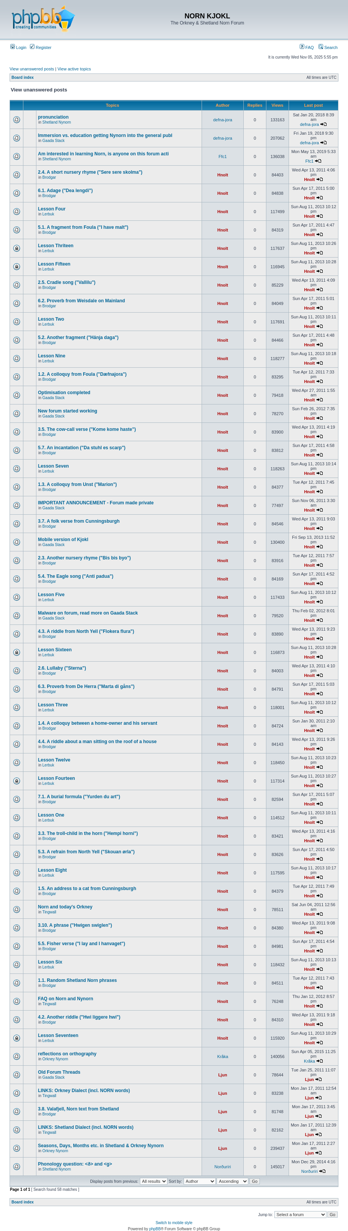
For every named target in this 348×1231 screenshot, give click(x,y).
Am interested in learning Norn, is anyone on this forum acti (103, 154)
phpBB (155, 1229)
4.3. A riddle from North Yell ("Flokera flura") (86, 631)
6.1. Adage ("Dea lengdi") (65, 190)
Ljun (222, 1075)
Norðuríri (223, 1166)
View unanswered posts (32, 69)
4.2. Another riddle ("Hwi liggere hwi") (79, 1017)
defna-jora (222, 119)
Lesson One (51, 815)
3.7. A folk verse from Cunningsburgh (79, 521)
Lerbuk (48, 214)
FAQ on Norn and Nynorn (65, 998)
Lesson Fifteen (54, 264)
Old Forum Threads (59, 1072)
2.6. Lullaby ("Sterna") (62, 668)
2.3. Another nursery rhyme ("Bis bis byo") (84, 558)
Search (328, 47)
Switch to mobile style (174, 1223)
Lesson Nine (51, 356)
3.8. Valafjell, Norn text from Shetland (78, 1109)
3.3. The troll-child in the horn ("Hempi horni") (88, 833)
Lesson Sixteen (55, 649)
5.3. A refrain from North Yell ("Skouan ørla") (86, 851)
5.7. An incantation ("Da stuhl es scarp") (81, 447)
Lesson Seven (53, 466)
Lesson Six (50, 962)
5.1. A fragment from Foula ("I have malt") (83, 227)
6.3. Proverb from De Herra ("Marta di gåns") (86, 686)
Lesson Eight (52, 870)
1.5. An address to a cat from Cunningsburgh (87, 888)
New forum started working (67, 411)
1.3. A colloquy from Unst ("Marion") (77, 484)
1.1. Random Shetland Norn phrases (77, 980)
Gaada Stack (54, 141)
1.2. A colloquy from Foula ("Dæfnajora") (82, 374)
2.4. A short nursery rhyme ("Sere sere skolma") (90, 172)
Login (18, 47)
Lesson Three (53, 705)
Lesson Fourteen (56, 778)
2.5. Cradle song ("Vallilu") (66, 282)
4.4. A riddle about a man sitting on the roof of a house (97, 741)
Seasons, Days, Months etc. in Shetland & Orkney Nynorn (101, 1145)
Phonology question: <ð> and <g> (75, 1164)
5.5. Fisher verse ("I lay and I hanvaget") (81, 943)
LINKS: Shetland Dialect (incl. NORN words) (85, 1127)
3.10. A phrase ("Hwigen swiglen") (75, 925)
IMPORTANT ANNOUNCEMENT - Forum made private (96, 502)
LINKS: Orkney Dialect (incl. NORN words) (84, 1090)
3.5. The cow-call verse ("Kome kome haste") (87, 429)
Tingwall (49, 912)
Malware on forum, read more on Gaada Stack (88, 613)
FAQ (307, 47)
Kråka (222, 1056)
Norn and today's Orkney (65, 907)
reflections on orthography (67, 1054)
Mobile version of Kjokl (63, 539)
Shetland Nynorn (57, 122)
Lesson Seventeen (58, 1035)
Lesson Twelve (54, 760)
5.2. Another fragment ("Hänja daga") (78, 337)
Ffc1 (222, 156)
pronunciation (53, 117)
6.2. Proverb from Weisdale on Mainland (81, 300)
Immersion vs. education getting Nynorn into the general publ (105, 135)
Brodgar (49, 177)
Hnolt (222, 175)
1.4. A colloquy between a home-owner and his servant (97, 723)
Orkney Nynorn (55, 1059)
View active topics (74, 69)
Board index (22, 77)
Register (40, 47)
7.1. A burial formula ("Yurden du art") (79, 796)
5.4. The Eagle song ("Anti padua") (75, 576)
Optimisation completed (64, 392)
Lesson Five (51, 594)
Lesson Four (52, 209)
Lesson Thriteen (56, 245)
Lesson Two (51, 319)
